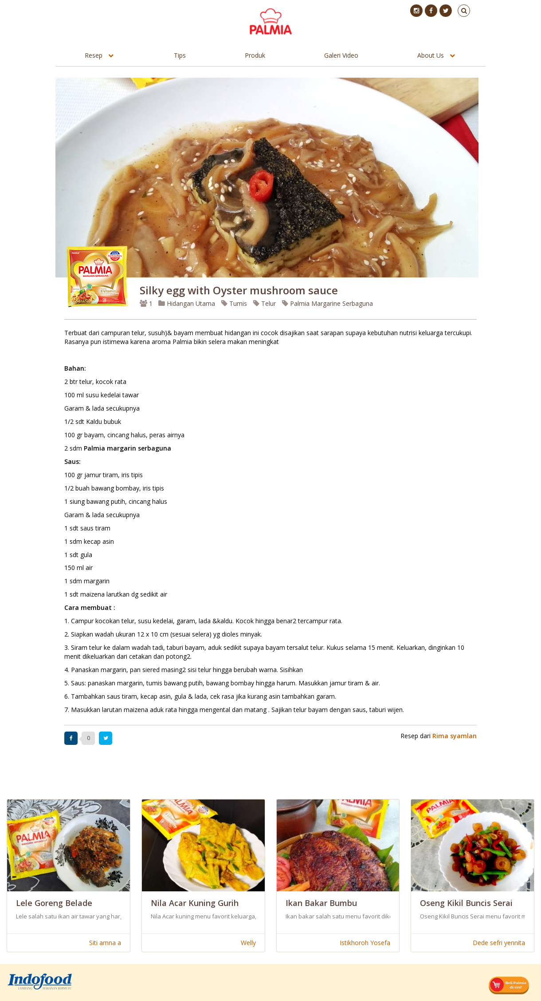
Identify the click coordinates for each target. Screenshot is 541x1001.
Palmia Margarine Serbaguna (327, 303)
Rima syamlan (454, 736)
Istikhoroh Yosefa (365, 942)
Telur (264, 303)
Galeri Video (341, 55)
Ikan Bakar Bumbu (321, 903)
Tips (180, 55)
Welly (248, 942)
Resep (93, 55)
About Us (430, 55)
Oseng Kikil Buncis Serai (466, 903)
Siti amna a (105, 942)
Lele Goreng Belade (54, 903)
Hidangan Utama (187, 303)
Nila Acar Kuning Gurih (195, 903)
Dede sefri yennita (499, 942)
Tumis (234, 303)
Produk (255, 55)
